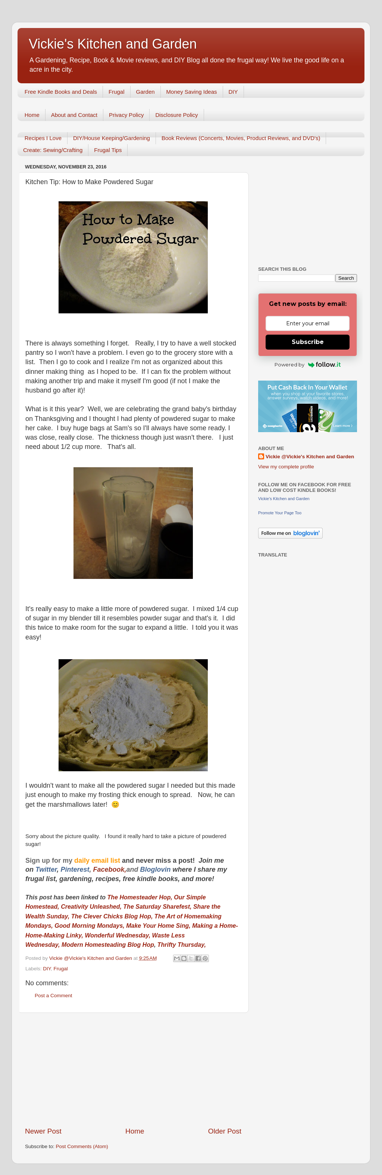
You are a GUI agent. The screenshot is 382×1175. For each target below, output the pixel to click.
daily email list (98, 860)
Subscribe (308, 341)
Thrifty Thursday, (182, 945)
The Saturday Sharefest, (157, 906)
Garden (145, 92)
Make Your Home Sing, (158, 926)
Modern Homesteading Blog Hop (108, 945)
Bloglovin (156, 869)
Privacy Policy (126, 115)
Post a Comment (53, 995)
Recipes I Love (43, 138)
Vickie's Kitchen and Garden (113, 44)
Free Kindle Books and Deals (61, 92)
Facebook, (109, 869)
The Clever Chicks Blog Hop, (112, 916)
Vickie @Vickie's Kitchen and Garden (310, 456)
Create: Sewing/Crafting (52, 150)
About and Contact (74, 115)
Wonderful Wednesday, (118, 935)
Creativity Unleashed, (91, 906)
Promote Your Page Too (279, 513)
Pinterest (74, 869)
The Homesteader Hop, (139, 897)
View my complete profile (286, 466)
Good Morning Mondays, (89, 926)
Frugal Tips (108, 150)
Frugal (117, 92)
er (54, 869)
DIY (233, 92)
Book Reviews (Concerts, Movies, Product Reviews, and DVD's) (241, 138)
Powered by (308, 365)
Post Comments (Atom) (82, 1146)
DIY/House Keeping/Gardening (111, 138)
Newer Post (43, 1131)
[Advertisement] (133, 1069)
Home (32, 115)
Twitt (43, 869)
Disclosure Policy (176, 115)
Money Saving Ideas (191, 92)
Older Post (224, 1131)
